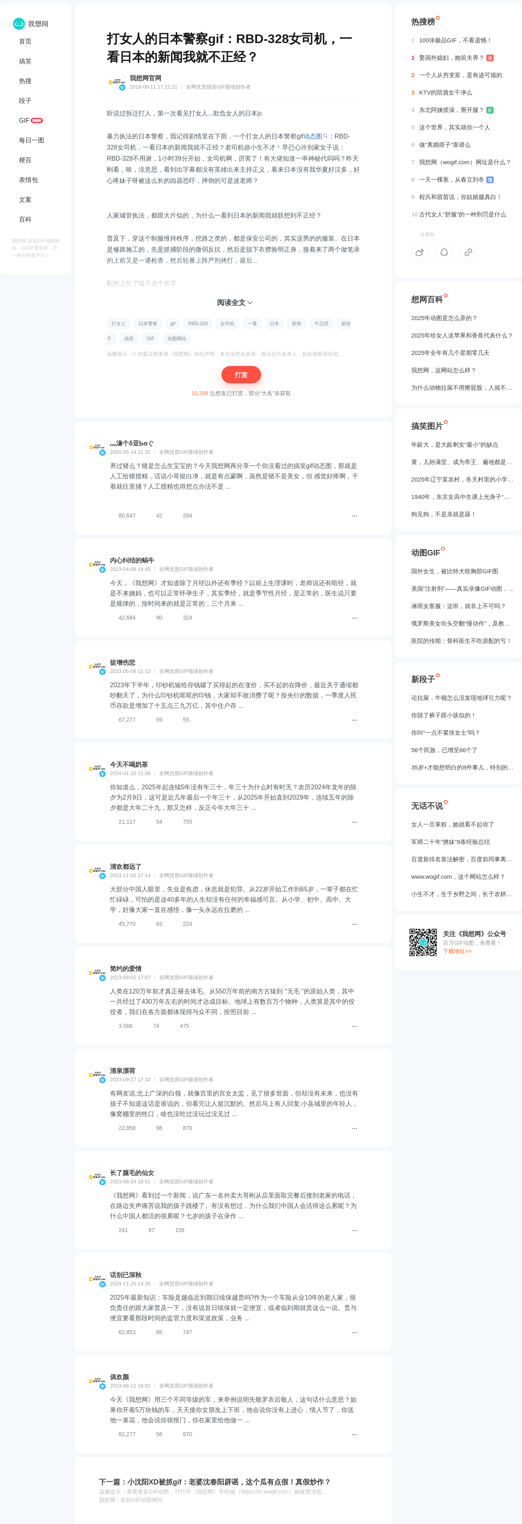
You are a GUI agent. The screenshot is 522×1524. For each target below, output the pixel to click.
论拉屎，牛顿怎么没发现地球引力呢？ (461, 697)
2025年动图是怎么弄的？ (444, 318)
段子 (25, 100)
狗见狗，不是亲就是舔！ (444, 514)
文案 (25, 199)
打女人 (119, 323)
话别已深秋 (126, 1275)
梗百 (25, 160)
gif (173, 323)
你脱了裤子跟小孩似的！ (444, 715)
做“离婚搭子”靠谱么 (441, 145)
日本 (274, 323)
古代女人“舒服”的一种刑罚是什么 (458, 214)
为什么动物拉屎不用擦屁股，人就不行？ (462, 387)
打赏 (241, 375)
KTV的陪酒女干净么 (441, 92)
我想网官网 (145, 78)
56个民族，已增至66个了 (444, 750)
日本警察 (147, 323)
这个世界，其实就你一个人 (450, 127)
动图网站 (176, 338)
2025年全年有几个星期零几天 (450, 352)
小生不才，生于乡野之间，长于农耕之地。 (462, 894)
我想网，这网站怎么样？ (444, 370)
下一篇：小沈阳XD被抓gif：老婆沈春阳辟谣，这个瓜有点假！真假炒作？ (215, 1482)
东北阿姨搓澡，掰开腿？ (452, 110)
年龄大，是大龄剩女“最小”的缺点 (454, 444)
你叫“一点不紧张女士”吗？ (445, 732)
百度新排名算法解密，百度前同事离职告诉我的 (462, 859)
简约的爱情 (126, 968)
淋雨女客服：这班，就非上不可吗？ (458, 606)
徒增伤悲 (122, 662)
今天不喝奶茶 (129, 764)
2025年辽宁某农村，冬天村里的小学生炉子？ (462, 479)
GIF (24, 120)
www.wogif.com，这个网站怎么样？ (458, 876)
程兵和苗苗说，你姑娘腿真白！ (456, 197)
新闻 (296, 323)
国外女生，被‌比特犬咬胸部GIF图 (454, 571)
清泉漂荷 (122, 1070)
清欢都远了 (126, 866)
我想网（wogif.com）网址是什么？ (461, 162)
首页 (25, 41)
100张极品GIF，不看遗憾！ (451, 40)
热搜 (25, 81)
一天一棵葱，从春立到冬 (452, 179)
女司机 (227, 323)
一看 (252, 323)
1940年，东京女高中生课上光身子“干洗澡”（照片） (462, 496)
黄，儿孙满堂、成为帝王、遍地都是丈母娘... (462, 462)
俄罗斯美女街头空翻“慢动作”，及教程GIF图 (462, 623)
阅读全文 (231, 303)
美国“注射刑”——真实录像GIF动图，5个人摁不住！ (462, 588)
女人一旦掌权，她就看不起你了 (452, 824)
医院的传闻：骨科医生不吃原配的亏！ (461, 640)
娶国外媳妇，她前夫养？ (452, 57)
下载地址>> (457, 951)
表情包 (28, 179)
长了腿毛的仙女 (132, 1173)
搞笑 (25, 61)
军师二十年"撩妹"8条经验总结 (450, 841)
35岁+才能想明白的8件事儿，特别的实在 (462, 767)
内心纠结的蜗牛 (132, 560)
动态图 (312, 136)
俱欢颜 (119, 1377)
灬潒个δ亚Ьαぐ (132, 443)
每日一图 (31, 140)
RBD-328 (198, 323)
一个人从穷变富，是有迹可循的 (456, 75)
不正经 (321, 323)
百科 (25, 219)
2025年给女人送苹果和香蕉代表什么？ (462, 335)
